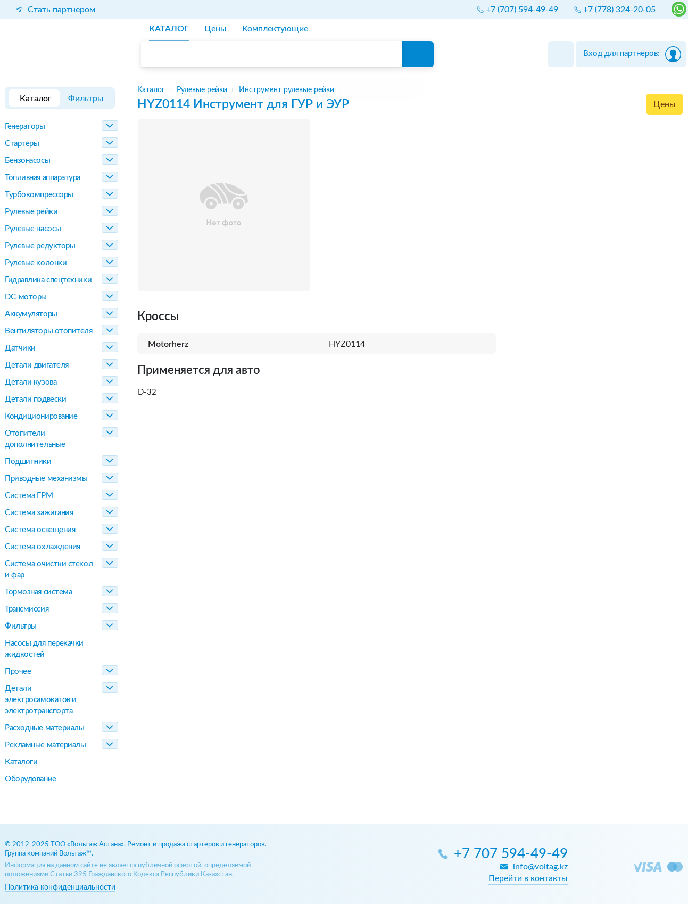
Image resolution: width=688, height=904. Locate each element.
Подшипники (28, 462)
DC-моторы (26, 297)
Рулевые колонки (36, 263)
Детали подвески (35, 399)
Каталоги (21, 762)
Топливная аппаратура (42, 178)
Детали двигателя (37, 365)
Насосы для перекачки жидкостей (44, 648)
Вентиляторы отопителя (49, 331)
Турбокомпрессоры (39, 195)
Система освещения (40, 530)
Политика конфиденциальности (60, 887)
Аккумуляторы (31, 314)
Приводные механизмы (46, 479)
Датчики (20, 348)
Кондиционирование (41, 416)
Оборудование (30, 779)
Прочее (18, 671)
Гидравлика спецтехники (48, 280)
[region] (410, 90)
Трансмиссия (26, 609)
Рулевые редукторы (40, 246)
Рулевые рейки (31, 212)
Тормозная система (38, 592)
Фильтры (21, 626)
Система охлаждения (42, 547)
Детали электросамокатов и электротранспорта (41, 700)
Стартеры (22, 144)
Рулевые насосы (33, 229)
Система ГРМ (29, 496)
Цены (664, 104)
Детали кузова (30, 382)
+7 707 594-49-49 (511, 854)
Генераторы (25, 127)
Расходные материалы (44, 728)
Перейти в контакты (528, 878)
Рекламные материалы (45, 745)
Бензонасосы (27, 161)
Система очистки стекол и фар (49, 569)
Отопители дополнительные (35, 439)
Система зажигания (39, 513)
